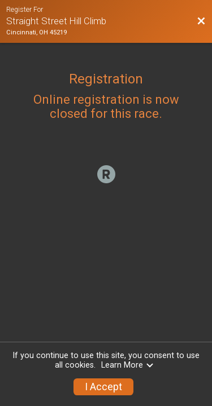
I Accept (103, 386)
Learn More (127, 365)
